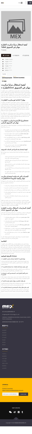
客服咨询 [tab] (16, 55)
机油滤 (3, 340)
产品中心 (4, 353)
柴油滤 (3, 342)
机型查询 (4, 356)
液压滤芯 (4, 335)
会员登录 (4, 368)
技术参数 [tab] (6, 55)
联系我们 (4, 365)
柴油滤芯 (4, 332)
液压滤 (3, 344)
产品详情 (4, 74)
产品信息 (3, 50)
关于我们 (4, 361)
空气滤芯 (4, 337)
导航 (20, 2)
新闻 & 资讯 (5, 363)
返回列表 (26, 55)
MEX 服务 (4, 358)
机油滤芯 (4, 330)
